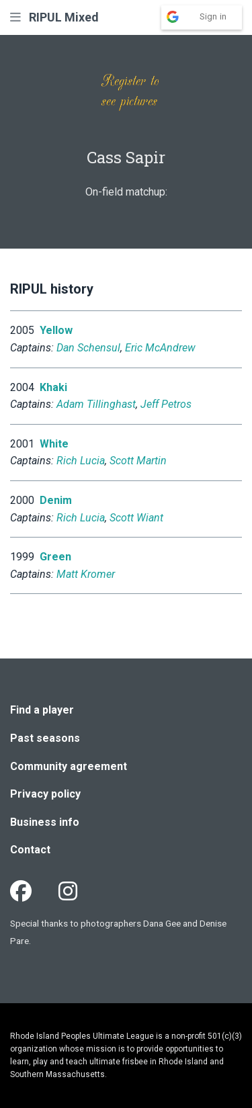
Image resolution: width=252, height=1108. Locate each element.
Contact (30, 849)
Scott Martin (138, 460)
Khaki (53, 387)
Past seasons (45, 738)
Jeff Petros (166, 404)
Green (55, 556)
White (54, 443)
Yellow (56, 330)
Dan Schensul (88, 347)
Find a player (42, 710)
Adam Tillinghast (96, 404)
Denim (56, 500)
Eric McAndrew (160, 347)
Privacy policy (45, 793)
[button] (15, 17)
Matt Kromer (85, 574)
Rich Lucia (80, 460)
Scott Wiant (136, 517)
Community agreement (68, 766)
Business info (44, 822)
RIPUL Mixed (64, 17)
